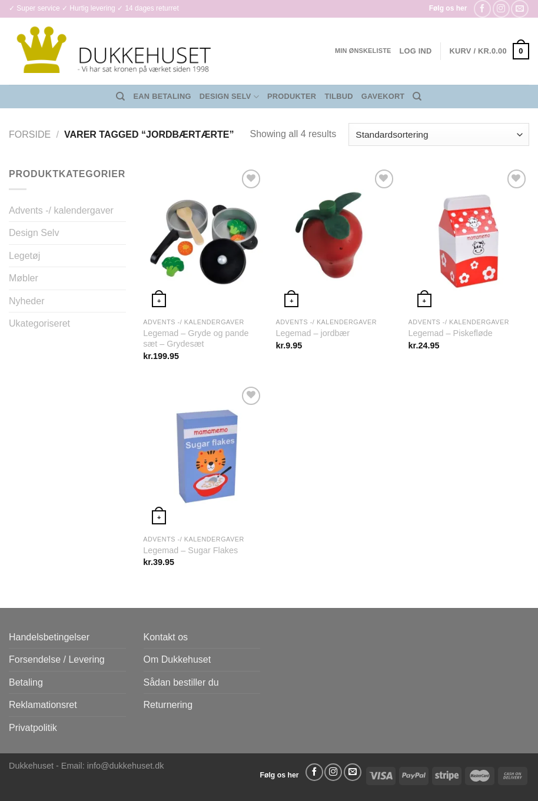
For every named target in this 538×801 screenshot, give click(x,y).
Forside (30, 134)
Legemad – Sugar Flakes (190, 550)
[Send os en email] (519, 8)
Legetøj (24, 256)
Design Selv (229, 96)
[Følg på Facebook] (482, 8)
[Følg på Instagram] (501, 8)
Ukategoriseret (39, 323)
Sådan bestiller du (181, 682)
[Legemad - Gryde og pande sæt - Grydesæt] (203, 239)
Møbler (23, 278)
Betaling (26, 682)
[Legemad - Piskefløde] (469, 239)
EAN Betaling (162, 96)
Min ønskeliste (363, 50)
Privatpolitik (33, 728)
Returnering (168, 705)
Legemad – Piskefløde (451, 333)
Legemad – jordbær (312, 333)
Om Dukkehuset (177, 659)
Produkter (291, 96)
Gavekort (383, 96)
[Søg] (120, 96)
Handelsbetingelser (49, 637)
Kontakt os (166, 637)
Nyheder (26, 301)
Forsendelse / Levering (57, 659)
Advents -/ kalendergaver (61, 210)
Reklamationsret (43, 705)
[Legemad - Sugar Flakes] (203, 456)
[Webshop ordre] (438, 134)
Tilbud (338, 96)
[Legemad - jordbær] (336, 239)
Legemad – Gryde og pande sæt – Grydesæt (195, 338)
